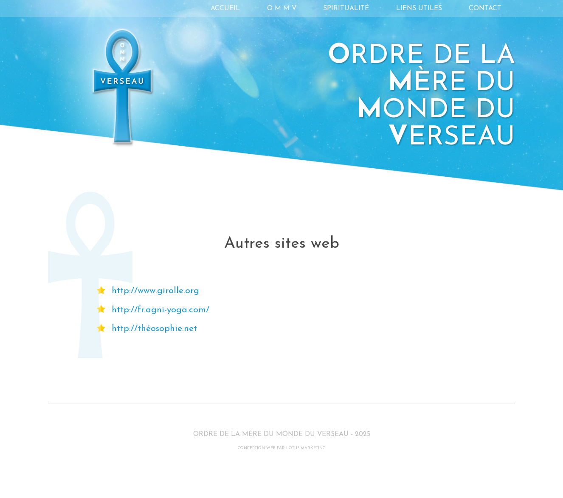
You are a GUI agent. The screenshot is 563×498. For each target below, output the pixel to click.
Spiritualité (346, 8)
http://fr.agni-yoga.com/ (160, 310)
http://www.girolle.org (155, 290)
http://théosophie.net (154, 328)
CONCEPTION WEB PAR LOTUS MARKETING (282, 448)
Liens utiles (419, 8)
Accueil (225, 8)
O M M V (281, 8)
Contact (485, 8)
